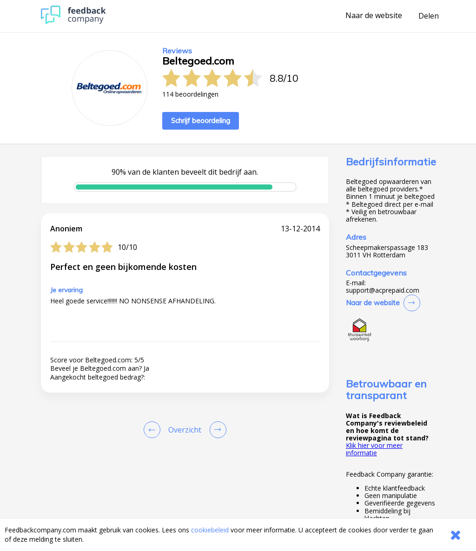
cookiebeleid (210, 529)
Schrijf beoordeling (200, 120)
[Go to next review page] (216, 429)
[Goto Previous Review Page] (154, 429)
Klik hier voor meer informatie (374, 449)
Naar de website (373, 15)
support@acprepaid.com (382, 290)
